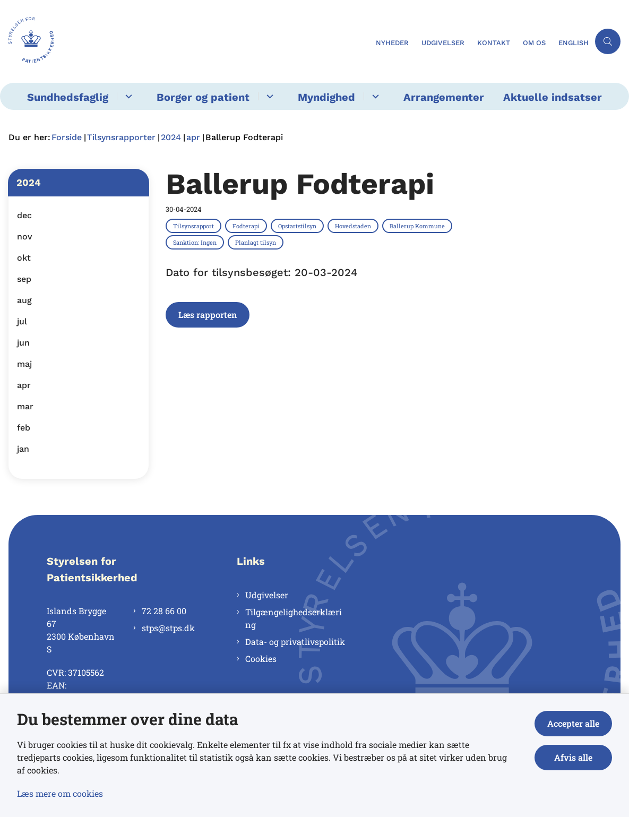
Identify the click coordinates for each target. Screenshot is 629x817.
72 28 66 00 (164, 610)
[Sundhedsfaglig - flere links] (127, 96)
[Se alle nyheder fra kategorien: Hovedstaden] (354, 225)
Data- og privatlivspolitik (295, 641)
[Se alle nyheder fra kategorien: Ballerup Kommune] (418, 225)
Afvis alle (573, 757)
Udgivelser (266, 594)
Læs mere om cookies (60, 793)
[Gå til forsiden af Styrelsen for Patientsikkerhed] (184, 41)
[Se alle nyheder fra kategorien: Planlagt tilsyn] (257, 242)
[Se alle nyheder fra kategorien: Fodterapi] (247, 225)
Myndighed (326, 97)
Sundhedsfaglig (67, 97)
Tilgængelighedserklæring (293, 618)
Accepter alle (573, 723)
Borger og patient (203, 97)
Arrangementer (443, 97)
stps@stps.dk (168, 627)
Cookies (261, 658)
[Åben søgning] (608, 41)
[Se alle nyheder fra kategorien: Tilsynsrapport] (194, 225)
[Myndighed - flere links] (374, 96)
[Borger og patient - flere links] (268, 96)
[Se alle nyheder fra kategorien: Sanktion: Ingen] (196, 242)
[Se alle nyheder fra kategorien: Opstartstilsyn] (298, 225)
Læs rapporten (207, 314)
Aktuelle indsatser (552, 97)
